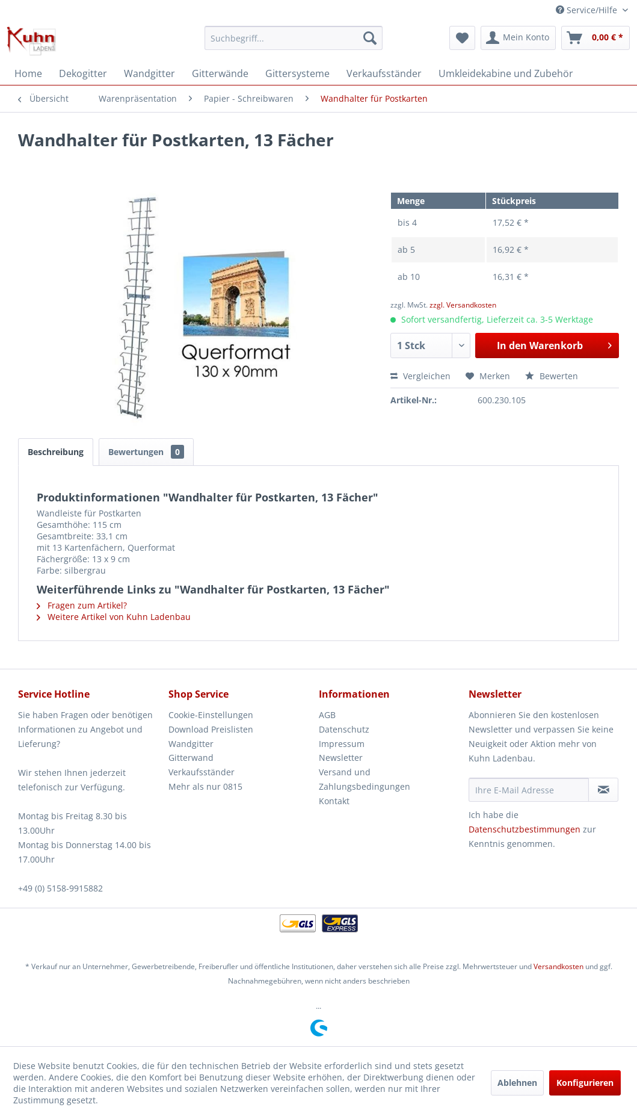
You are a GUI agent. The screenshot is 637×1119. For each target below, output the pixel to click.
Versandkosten (558, 966)
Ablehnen (517, 1082)
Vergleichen (420, 376)
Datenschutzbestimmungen (524, 829)
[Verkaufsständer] (384, 73)
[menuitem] (294, 38)
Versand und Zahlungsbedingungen (364, 779)
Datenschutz (344, 729)
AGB (327, 715)
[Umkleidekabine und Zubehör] (506, 73)
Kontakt (334, 801)
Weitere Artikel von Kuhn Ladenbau (114, 616)
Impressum (342, 743)
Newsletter (341, 757)
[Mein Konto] (518, 38)
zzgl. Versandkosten (462, 305)
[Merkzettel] (462, 38)
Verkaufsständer (201, 772)
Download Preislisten (210, 729)
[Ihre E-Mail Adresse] (529, 790)
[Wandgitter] (149, 73)
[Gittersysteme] (297, 73)
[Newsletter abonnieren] (603, 790)
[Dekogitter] (83, 73)
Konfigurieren (585, 1082)
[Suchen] (370, 38)
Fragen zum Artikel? (82, 605)
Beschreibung (56, 451)
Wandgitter (191, 743)
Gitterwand (191, 757)
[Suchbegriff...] (294, 38)
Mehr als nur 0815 (205, 786)
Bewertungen (146, 452)
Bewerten (551, 376)
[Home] (28, 73)
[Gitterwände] (220, 73)
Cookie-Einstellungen (210, 715)
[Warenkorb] (595, 38)
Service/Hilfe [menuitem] (588, 10)
